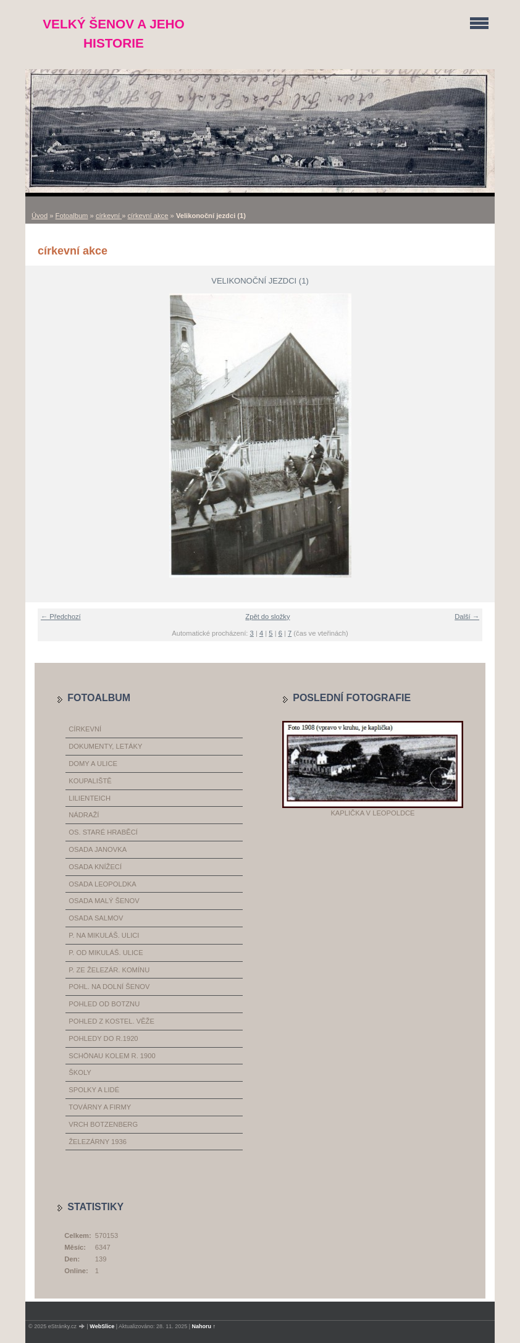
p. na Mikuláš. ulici (104, 935)
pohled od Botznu (104, 1004)
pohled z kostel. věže (111, 1021)
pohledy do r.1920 (103, 1038)
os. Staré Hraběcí (103, 832)
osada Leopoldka (102, 884)
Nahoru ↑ (204, 1326)
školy (80, 1072)
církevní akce (148, 215)
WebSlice (102, 1326)
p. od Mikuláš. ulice (106, 952)
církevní (109, 215)
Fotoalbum (72, 215)
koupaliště (90, 781)
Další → (467, 616)
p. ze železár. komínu (109, 970)
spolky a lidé (94, 1089)
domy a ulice (93, 763)
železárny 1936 (98, 1141)
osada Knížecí (95, 866)
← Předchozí (61, 616)
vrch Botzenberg (103, 1124)
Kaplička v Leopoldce (372, 813)
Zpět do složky (267, 616)
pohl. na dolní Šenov (109, 986)
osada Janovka (98, 849)
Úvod (39, 215)
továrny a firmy (100, 1107)
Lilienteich (90, 798)
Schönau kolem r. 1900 (112, 1055)
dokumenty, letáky (105, 746)
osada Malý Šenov (104, 900)
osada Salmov (96, 918)
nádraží (84, 815)
